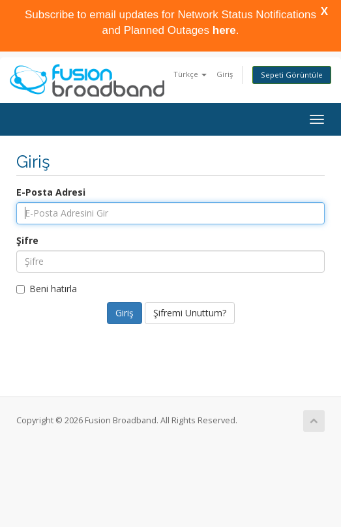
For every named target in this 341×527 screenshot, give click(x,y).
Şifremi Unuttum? (189, 313)
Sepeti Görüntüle (292, 75)
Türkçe (190, 74)
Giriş (224, 74)
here (224, 33)
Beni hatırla (46, 288)
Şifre (27, 240)
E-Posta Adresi (50, 192)
